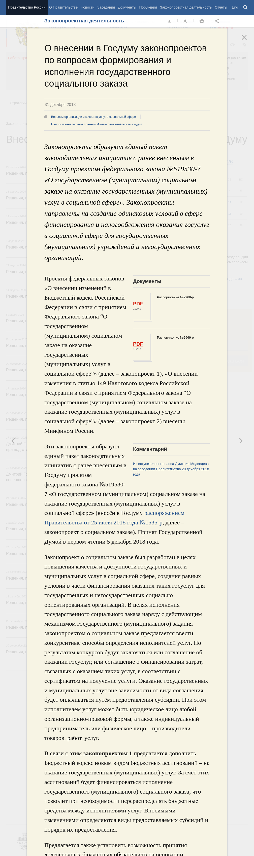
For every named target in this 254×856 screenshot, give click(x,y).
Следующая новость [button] (13, 440)
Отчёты (221, 7)
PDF (138, 303)
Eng (235, 7)
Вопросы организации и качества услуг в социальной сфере (93, 117)
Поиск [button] (246, 7)
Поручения (148, 7)
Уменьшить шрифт (170, 21)
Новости (87, 7)
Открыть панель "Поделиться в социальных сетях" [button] (218, 21)
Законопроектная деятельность (186, 7)
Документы (127, 7)
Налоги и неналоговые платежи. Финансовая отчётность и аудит (96, 124)
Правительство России (26, 7)
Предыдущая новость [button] (240, 440)
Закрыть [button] (248, 41)
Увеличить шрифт (186, 21)
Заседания (106, 7)
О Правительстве (63, 7)
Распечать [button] (202, 21)
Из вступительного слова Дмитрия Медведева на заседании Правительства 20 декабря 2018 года (171, 469)
